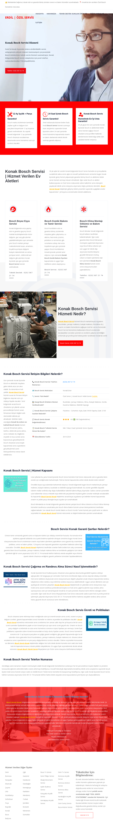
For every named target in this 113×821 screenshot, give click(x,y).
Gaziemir (26, 775)
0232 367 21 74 (84, 814)
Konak (7, 810)
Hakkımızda (51, 14)
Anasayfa (40, 14)
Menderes (26, 795)
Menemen (26, 810)
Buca (7, 814)
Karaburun (26, 779)
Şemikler (26, 802)
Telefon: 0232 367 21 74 (15, 71)
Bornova (8, 775)
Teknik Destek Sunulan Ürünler (73, 14)
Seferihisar (9, 798)
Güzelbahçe (9, 795)
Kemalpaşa (27, 787)
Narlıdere (26, 791)
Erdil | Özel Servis (19, 17)
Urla (6, 791)
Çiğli (24, 771)
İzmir (7, 771)
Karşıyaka (8, 779)
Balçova (8, 818)
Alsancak (8, 783)
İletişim (39, 22)
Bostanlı (26, 806)
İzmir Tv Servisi (63, 771)
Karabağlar (27, 783)
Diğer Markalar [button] (97, 14)
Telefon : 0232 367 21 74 (91, 275)
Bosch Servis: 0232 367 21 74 (70, 342)
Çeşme (7, 787)
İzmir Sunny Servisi (64, 803)
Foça (7, 802)
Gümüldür (26, 814)
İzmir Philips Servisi (47, 775)
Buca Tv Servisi (45, 771)
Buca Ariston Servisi (65, 806)
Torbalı (25, 798)
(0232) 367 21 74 (69, 381)
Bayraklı (8, 806)
